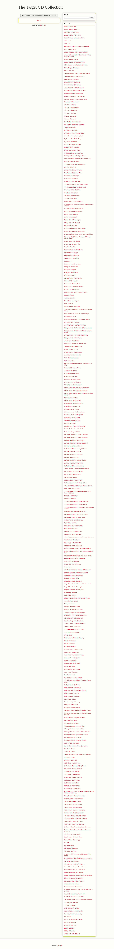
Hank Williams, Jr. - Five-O (71, 908)
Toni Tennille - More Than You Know (74, 824)
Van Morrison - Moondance (71, 540)
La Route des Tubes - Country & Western (75, 449)
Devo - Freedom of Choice (71, 161)
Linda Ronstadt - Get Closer (72, 685)
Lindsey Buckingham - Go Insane (73, 93)
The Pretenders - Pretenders (72, 632)
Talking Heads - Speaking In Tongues (74, 810)
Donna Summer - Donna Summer (73, 798)
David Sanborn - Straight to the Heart (74, 717)
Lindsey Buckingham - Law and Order (74, 96)
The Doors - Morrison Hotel (71, 195)
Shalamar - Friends (69, 757)
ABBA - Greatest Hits (70, 26)
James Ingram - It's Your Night (72, 355)
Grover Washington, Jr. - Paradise (73, 872)
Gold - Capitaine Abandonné (72, 306)
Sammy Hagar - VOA (70, 316)
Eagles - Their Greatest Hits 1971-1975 (75, 228)
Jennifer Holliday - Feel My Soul (73, 346)
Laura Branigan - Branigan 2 (72, 82)
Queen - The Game (69, 666)
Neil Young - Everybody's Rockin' (73, 919)
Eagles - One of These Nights (72, 220)
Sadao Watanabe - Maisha (71, 884)
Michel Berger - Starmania (71, 68)
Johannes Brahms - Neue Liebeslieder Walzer (77, 73)
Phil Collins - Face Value (71, 130)
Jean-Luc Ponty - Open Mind (72, 626)
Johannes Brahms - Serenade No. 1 (74, 76)
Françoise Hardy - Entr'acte (71, 322)
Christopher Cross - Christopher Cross (75, 156)
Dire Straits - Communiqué (71, 175)
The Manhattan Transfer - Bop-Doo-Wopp (75, 504)
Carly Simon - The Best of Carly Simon (75, 766)
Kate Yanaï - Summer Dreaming (73, 914)
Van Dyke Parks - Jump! (71, 601)
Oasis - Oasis (68, 567)
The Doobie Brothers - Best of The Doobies (76, 184)
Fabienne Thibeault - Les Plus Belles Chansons (77, 827)
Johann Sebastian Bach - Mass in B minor (76, 52)
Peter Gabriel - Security (70, 281)
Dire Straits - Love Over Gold (72, 181)
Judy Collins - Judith (69, 127)
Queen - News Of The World (72, 663)
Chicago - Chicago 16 (70, 116)
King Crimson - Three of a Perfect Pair (74, 426)
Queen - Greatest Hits (70, 660)
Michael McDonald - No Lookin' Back (74, 517)
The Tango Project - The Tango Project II (75, 818)
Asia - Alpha (67, 41)
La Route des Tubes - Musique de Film (75, 460)
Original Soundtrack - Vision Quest (73, 589)
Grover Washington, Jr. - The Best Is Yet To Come (78, 875)
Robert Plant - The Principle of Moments (75, 615)
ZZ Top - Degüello (69, 928)
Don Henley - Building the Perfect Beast (75, 343)
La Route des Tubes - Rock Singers (74, 466)
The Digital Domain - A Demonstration (74, 164)
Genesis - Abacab (69, 295)
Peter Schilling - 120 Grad (71, 743)
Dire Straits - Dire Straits (71, 178)
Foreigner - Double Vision (71, 266)
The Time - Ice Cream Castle (72, 834)
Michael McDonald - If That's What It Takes (76, 514)
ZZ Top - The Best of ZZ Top (72, 933)
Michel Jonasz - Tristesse (71, 397)
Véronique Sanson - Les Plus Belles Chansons (77, 732)
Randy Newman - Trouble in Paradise (74, 558)
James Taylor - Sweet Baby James (73, 821)
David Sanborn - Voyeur (71, 720)
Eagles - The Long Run (70, 225)
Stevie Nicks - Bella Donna (71, 561)
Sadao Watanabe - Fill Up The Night (74, 881)
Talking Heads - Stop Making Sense (74, 813)
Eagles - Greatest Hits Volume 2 (73, 211)
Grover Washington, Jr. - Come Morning (75, 867)
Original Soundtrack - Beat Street (73, 575)
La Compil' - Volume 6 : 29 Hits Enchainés (76, 437)
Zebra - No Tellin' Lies (70, 925)
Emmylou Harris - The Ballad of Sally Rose (76, 335)
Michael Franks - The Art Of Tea (73, 278)
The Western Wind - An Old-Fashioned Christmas (78, 899)
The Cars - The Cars (70, 113)
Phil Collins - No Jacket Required (73, 136)
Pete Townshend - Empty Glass (73, 837)
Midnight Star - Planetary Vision (73, 531)
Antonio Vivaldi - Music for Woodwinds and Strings (78, 858)
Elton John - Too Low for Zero (72, 382)
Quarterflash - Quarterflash (71, 652)
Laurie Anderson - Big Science (72, 35)
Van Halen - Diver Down (71, 848)
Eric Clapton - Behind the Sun (72, 122)
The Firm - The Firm (69, 247)
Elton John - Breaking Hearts (72, 379)
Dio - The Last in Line (70, 167)
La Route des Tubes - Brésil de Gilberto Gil (76, 443)
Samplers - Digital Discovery (72, 702)
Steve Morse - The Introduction (72, 542)
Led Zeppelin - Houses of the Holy (73, 471)
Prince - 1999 (68, 635)
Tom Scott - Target (69, 751)
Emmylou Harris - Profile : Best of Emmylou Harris (78, 328)
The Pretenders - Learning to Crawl (74, 629)
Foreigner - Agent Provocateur (72, 264)
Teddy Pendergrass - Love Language (74, 612)
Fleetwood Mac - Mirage (71, 252)
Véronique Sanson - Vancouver (73, 737)
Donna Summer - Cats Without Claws (74, 796)
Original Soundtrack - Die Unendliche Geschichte (77, 584)
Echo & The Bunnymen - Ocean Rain (74, 231)
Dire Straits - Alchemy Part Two (72, 173)
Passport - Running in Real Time (73, 609)
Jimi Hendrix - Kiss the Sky (71, 341)
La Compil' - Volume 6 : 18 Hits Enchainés (76, 434)
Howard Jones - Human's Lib (72, 406)
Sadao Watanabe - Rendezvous (73, 887)
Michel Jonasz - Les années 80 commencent (76, 387)
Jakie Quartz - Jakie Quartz (71, 658)
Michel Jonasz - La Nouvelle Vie (73, 385)
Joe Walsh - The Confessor (71, 861)
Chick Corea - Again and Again (72, 144)
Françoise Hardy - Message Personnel (75, 325)
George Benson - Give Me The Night (74, 62)
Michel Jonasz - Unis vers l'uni (72, 400)
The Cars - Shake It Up (70, 110)
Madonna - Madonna (70, 498)
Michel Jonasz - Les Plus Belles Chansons (76, 390)
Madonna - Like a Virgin (70, 495)
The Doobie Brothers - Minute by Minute (75, 187)
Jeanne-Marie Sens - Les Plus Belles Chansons (77, 754)
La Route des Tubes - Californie (73, 446)
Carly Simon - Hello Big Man (72, 763)
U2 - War (66, 842)
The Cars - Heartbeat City (71, 107)
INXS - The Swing (69, 360)
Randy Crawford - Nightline (71, 147)
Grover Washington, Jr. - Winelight (73, 878)
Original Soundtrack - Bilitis (71, 578)
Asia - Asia (67, 43)
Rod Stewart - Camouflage (71, 783)
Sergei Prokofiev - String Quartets (73, 649)
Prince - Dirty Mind (69, 643)
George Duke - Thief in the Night (73, 201)
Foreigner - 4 (67, 261)
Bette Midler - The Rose (70, 528)
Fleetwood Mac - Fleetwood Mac (73, 250)
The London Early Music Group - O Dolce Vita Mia (78, 485)
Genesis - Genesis (69, 298)
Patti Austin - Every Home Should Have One (76, 46)
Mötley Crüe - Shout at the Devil (73, 545)
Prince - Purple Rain (69, 646)
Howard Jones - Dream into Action (73, 403)
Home (39, 20)
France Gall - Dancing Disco (72, 284)
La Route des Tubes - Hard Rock (73, 454)
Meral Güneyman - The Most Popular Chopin (76, 313)
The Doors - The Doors (70, 198)
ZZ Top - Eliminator (69, 931)
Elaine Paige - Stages (70, 595)
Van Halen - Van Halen (70, 851)
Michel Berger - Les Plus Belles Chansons (76, 65)
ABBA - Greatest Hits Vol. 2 (71, 29)
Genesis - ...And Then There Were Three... (76, 292)
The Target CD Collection (40, 7)
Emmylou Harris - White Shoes (72, 338)
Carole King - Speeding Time (72, 420)
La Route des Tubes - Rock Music (73, 463)
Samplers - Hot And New (71, 704)
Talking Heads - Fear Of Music (72, 801)
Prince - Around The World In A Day (74, 638)
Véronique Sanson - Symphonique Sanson (76, 734)
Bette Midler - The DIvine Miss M (73, 525)
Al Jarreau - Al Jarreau (70, 370)
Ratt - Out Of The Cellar (70, 672)
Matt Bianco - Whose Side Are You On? (75, 511)
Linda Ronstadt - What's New (72, 696)
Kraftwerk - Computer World (72, 432)
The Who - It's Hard (69, 905)
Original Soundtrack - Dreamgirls (73, 587)
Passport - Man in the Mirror (72, 606)
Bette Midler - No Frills (70, 523)
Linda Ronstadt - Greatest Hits (72, 687)
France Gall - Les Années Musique (73, 286)
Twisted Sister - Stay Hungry (72, 840)
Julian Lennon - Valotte (70, 477)
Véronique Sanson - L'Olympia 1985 (74, 726)
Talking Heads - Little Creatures (73, 804)
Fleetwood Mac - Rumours (71, 255)
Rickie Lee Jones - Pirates (71, 409)
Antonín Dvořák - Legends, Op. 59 (73, 208)
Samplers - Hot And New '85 (72, 707)
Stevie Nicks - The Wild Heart (72, 564)
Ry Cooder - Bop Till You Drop (72, 139)
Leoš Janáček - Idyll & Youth (72, 368)
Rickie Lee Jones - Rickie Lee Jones (74, 412)
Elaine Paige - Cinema (70, 592)
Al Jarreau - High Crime (70, 376)
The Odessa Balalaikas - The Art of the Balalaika (77, 570)
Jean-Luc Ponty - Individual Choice (74, 621)
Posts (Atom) (42, 25)
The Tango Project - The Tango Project (75, 815)
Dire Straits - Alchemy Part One (73, 170)
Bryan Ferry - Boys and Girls (72, 244)
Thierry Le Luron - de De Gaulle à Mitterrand (76, 468)
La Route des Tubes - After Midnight (74, 440)
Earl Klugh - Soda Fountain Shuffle (73, 429)
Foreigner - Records (69, 275)
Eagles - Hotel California (71, 214)
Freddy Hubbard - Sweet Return (73, 352)
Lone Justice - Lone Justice (71, 488)
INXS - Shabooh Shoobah (71, 358)
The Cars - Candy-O (70, 104)
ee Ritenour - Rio (69, 675)
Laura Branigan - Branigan (71, 79)
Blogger (60, 945)
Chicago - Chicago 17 (70, 119)
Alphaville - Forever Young (71, 32)
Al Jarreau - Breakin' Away (71, 373)
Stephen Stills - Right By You (72, 788)
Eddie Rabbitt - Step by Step (72, 669)
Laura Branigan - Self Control (72, 85)
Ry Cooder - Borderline (70, 141)
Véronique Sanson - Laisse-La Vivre (74, 729)
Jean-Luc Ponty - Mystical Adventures (74, 623)
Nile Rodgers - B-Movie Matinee (73, 677)
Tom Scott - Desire (69, 749)
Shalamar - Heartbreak (70, 760)
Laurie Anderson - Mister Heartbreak (74, 38)
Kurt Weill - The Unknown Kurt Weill (74, 897)
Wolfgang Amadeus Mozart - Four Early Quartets (77, 548)
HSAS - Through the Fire (71, 349)
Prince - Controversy (70, 641)
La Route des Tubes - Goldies (72, 451)
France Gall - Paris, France (71, 289)
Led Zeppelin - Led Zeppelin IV (72, 474)
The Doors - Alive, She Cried (72, 190)
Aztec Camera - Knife (70, 49)
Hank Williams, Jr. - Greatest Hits (73, 911)
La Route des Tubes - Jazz (71, 457)
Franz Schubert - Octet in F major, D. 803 (75, 746)
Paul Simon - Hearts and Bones (73, 768)
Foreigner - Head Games (71, 272)
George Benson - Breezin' (71, 59)
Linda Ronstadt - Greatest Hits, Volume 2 (75, 690)
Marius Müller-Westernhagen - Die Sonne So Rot (77, 555)
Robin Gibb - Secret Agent (71, 301)
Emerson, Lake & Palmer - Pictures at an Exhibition (78, 234)
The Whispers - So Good (71, 902)
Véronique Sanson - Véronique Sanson (75, 740)
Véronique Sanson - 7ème (71, 723)
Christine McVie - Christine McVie (73, 520)
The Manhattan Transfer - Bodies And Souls (76, 501)
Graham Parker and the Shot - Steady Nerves (77, 598)
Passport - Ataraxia (69, 604)
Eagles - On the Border (70, 217)
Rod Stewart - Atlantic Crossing (73, 777)
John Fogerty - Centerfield (71, 258)
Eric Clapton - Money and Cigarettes (74, 124)
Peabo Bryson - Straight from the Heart (75, 90)
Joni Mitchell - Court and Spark (72, 534)
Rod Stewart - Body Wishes (72, 780)
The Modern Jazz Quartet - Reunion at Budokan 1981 (79, 537)
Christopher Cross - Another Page (73, 153)
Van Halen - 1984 (69, 845)
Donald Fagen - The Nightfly (72, 241)
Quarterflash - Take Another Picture (74, 655)
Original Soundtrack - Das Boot (72, 581)
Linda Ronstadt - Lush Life (71, 693)
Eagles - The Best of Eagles (72, 222)
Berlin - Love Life (69, 70)
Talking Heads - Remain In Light (73, 807)
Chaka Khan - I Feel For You (72, 417)
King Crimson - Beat (69, 423)
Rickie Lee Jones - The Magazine (73, 414)
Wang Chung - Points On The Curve (74, 864)
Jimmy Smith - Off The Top (71, 771)
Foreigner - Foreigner (70, 269)
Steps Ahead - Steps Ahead (72, 774)
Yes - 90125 (67, 916)
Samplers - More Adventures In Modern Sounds (77, 710)
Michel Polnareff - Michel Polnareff (73, 618)
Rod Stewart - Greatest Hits (72, 785)
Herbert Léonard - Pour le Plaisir (73, 480)
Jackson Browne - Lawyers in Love (74, 87)
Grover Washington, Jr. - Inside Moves (75, 869)
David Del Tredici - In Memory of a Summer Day (77, 158)
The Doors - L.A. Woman (71, 193)
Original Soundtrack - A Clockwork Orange (76, 572)
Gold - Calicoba (68, 303)
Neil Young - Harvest (70, 922)
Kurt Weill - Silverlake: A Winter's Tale (74, 894)
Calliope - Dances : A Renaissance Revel (75, 99)
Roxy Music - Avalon (70, 699)
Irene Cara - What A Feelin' (71, 102)
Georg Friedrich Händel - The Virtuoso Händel (77, 319)
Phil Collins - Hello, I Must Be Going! (74, 133)
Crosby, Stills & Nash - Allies (72, 150)
